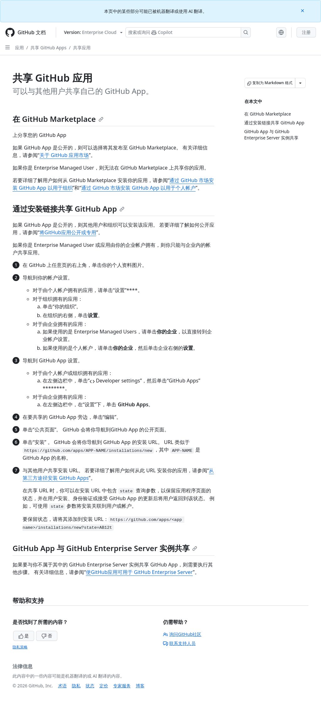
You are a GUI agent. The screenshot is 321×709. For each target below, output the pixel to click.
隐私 (76, 686)
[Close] (303, 10)
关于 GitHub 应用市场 (64, 155)
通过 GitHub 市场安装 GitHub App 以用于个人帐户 (138, 187)
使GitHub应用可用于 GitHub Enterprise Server (139, 572)
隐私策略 (20, 647)
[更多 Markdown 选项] (300, 83)
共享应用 (82, 48)
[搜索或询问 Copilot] (188, 32)
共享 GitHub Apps (48, 48)
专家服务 (122, 686)
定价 (103, 686)
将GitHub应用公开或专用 (67, 232)
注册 (306, 32)
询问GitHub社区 (182, 634)
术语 (62, 686)
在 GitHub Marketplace (58, 119)
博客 (140, 686)
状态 (90, 686)
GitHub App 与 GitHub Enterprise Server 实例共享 (105, 548)
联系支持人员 (179, 643)
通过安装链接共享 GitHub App (68, 208)
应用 (19, 48)
